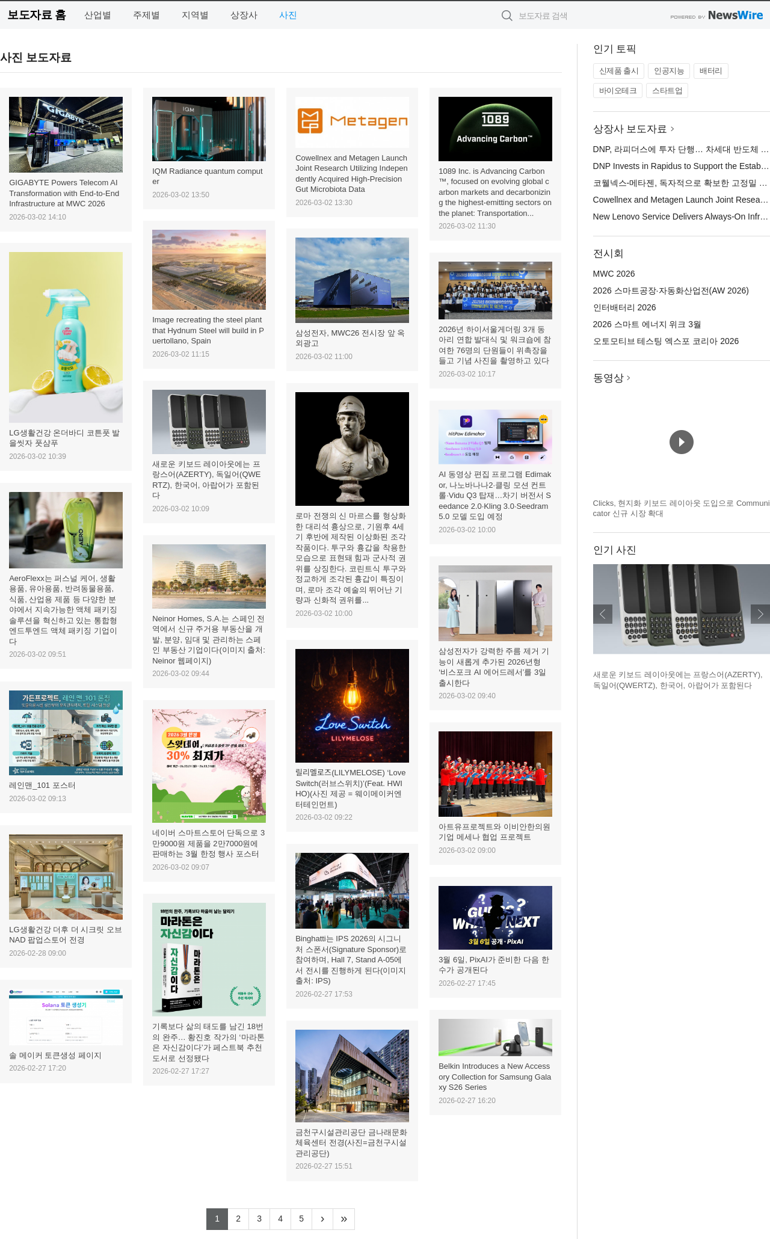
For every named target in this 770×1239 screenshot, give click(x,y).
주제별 (146, 15)
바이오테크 (618, 90)
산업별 (97, 15)
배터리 (711, 70)
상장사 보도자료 (630, 129)
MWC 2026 (614, 273)
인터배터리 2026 (624, 307)
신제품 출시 (619, 70)
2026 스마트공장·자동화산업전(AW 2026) (671, 290)
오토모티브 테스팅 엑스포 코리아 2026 (666, 341)
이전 (602, 614)
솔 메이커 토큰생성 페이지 (55, 1055)
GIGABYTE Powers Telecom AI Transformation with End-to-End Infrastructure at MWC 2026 (64, 193)
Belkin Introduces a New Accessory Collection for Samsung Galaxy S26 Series (495, 1077)
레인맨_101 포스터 (42, 785)
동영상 (608, 378)
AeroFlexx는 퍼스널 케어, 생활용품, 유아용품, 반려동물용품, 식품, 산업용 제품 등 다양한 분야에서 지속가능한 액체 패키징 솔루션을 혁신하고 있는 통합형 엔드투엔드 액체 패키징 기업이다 (63, 610)
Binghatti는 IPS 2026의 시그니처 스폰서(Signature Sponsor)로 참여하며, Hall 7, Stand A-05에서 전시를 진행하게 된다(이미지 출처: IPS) (351, 959)
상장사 (243, 15)
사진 (288, 15)
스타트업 (667, 90)
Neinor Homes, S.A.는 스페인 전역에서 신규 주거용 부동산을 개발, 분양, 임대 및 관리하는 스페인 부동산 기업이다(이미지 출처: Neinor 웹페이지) (208, 639)
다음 (760, 614)
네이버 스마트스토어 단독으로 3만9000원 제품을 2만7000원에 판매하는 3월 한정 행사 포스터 (208, 843)
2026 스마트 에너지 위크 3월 (647, 324)
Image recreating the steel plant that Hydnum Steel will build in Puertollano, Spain (208, 330)
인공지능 (669, 70)
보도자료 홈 (36, 14)
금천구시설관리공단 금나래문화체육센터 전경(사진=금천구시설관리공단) (351, 1143)
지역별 (195, 15)
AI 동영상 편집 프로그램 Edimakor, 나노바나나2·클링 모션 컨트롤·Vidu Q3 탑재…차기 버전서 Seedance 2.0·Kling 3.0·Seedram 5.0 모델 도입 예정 (495, 495)
